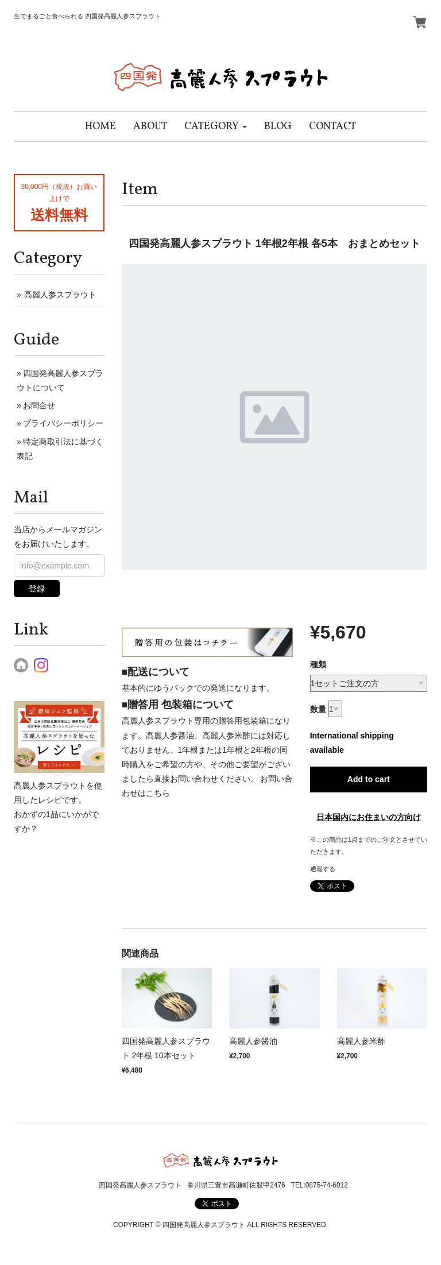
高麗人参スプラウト (60, 294)
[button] (216, 126)
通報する (322, 868)
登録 (37, 588)
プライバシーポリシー (63, 423)
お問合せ (39, 405)
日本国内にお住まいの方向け (368, 817)
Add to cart (368, 779)
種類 (318, 664)
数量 (318, 709)
